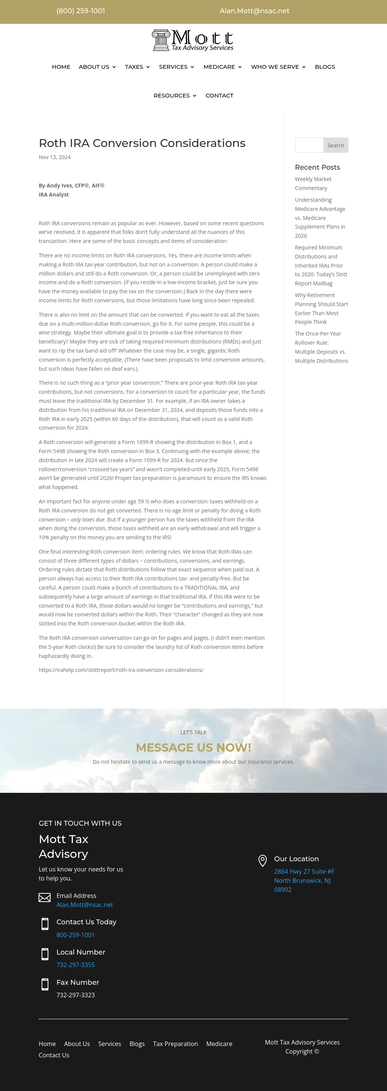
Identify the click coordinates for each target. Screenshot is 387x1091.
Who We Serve (275, 66)
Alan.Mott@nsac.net (84, 905)
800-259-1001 (75, 935)
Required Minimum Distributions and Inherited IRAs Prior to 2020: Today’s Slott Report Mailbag (321, 265)
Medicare (219, 66)
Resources (171, 95)
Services (173, 66)
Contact (219, 95)
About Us (94, 66)
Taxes (134, 66)
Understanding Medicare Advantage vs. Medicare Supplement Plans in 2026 (320, 217)
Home (61, 66)
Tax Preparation (175, 1044)
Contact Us (54, 1055)
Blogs (325, 66)
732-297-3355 (75, 965)
